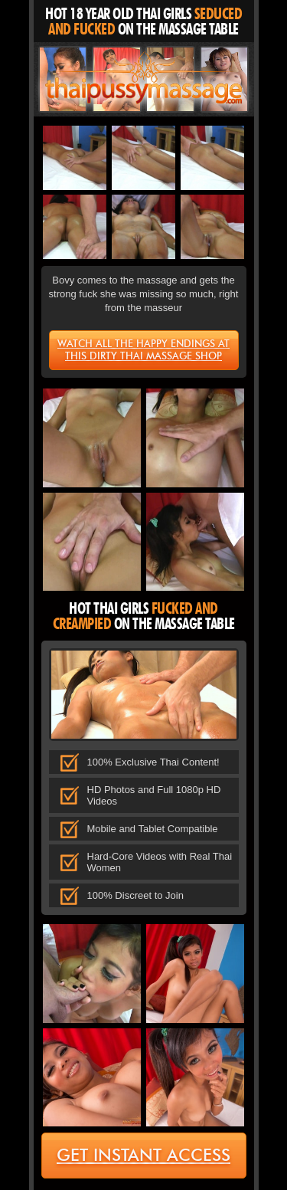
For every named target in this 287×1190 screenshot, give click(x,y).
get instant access (143, 1155)
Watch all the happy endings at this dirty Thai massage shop (143, 349)
